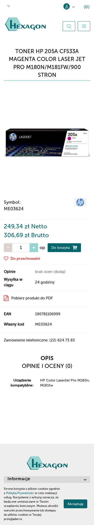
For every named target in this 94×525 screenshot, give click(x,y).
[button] (82, 8)
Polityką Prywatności (20, 493)
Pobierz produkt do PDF (28, 298)
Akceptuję (75, 504)
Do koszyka (64, 247)
